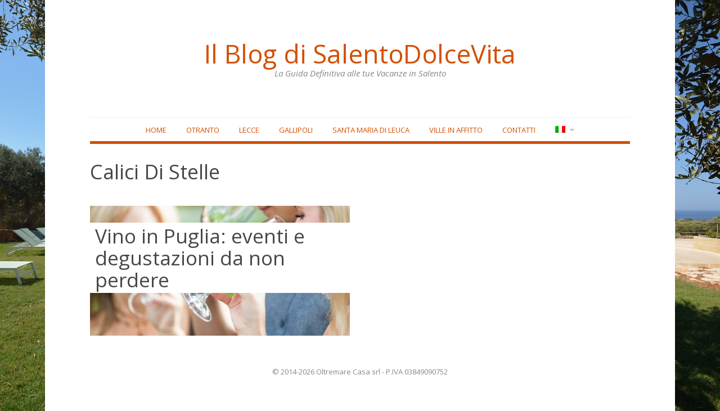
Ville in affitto (455, 130)
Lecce (248, 130)
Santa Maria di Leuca (370, 130)
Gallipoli (295, 130)
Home (155, 130)
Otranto (202, 130)
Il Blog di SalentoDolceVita (360, 53)
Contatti (518, 130)
